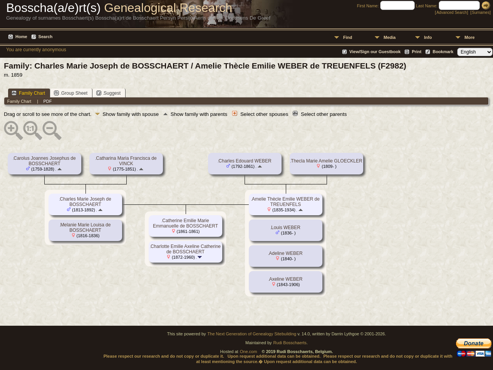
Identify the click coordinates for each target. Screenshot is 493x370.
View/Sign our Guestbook (375, 51)
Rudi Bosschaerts (290, 342)
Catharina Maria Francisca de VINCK (126, 161)
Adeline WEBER (285, 253)
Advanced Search (451, 12)
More (469, 37)
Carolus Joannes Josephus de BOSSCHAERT (44, 161)
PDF (47, 101)
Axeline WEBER (286, 279)
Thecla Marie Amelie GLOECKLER (326, 161)
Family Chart (28, 93)
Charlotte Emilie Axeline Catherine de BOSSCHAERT (186, 249)
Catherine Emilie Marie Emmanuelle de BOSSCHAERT (185, 223)
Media (390, 37)
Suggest (108, 93)
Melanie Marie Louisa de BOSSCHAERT (85, 227)
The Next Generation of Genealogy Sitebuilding (252, 333)
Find (347, 37)
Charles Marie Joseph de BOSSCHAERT (85, 201)
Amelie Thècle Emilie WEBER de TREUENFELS (286, 201)
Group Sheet (70, 93)
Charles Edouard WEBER (244, 161)
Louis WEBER (285, 227)
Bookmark (443, 51)
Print (416, 51)
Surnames (481, 12)
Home (21, 36)
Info (428, 37)
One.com (248, 351)
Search (46, 36)
